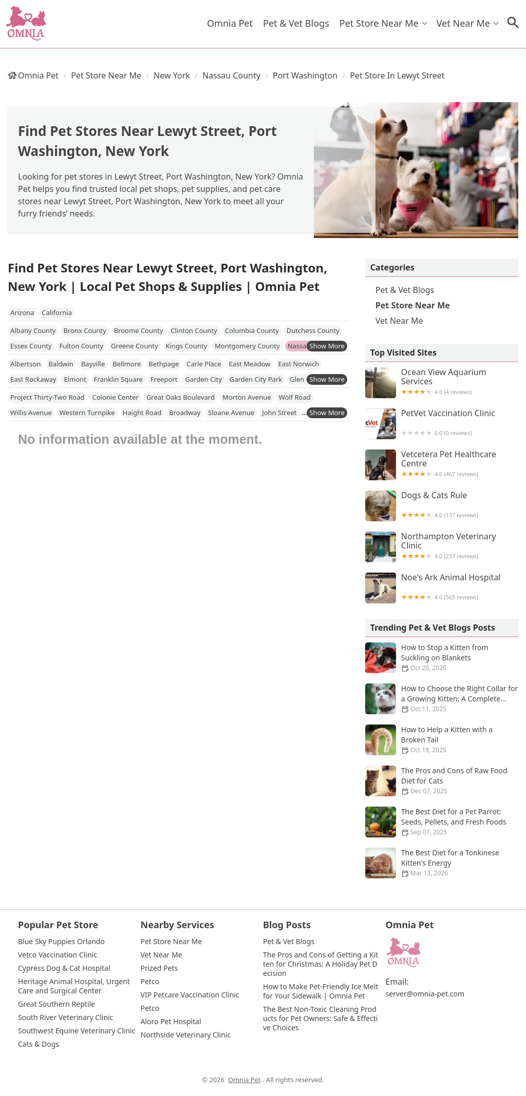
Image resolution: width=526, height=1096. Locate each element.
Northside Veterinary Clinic (186, 1035)
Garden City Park (256, 379)
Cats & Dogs (38, 1044)
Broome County (138, 330)
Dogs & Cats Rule (441, 506)
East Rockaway (33, 379)
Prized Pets (159, 968)
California (57, 312)
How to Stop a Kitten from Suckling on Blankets (441, 657)
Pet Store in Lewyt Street (397, 75)
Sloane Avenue (231, 412)
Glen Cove (305, 379)
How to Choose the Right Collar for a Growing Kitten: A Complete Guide (441, 698)
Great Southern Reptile (56, 1004)
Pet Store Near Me (379, 23)
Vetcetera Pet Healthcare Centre (441, 464)
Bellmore (126, 363)
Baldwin (60, 363)
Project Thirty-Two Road (47, 397)
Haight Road (142, 412)
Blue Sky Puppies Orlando (61, 941)
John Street (279, 412)
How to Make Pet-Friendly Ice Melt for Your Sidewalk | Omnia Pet (321, 991)
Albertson (25, 363)
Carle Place (203, 363)
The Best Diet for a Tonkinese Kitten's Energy (441, 863)
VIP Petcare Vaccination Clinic (190, 995)
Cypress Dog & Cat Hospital (64, 968)
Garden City (203, 379)
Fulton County (81, 345)
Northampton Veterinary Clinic (441, 547)
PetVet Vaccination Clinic (441, 423)
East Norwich (298, 363)
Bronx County (84, 330)
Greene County (134, 345)
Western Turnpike (87, 412)
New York (172, 75)
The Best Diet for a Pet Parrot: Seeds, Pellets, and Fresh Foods (441, 822)
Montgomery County (247, 345)
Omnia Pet (230, 23)
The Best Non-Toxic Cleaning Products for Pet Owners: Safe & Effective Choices (320, 1018)
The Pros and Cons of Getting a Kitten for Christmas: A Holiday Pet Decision (320, 964)
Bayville (93, 363)
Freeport (164, 379)
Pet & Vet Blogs (296, 23)
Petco (150, 981)
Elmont (75, 379)
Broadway (184, 412)
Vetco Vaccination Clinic (57, 955)
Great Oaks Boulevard (180, 397)
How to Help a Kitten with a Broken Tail (441, 740)
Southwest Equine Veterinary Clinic (76, 1030)
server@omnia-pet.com (425, 994)
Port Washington (305, 75)
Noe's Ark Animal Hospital (441, 588)
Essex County (30, 345)
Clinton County (194, 330)
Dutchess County (313, 330)
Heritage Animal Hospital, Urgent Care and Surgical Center (75, 986)
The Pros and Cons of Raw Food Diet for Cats (441, 781)
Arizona (22, 312)
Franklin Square (118, 379)
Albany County (32, 330)
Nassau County (231, 75)
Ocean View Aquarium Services (441, 382)
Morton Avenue (246, 397)
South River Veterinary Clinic (65, 1017)
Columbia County (252, 330)
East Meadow (249, 363)
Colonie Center (115, 397)
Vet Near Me (463, 23)
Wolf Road (295, 397)
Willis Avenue (31, 412)
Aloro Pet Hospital (171, 1021)
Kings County (187, 345)
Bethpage (163, 363)
